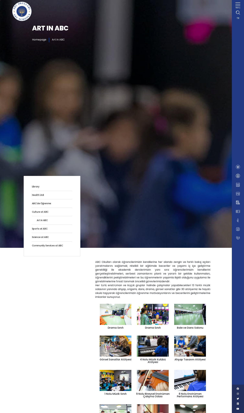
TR (238, 18)
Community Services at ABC (47, 245)
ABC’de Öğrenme (41, 203)
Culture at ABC (40, 211)
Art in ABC (58, 39)
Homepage (39, 39)
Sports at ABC (40, 228)
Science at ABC (40, 237)
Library (35, 186)
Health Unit (38, 195)
